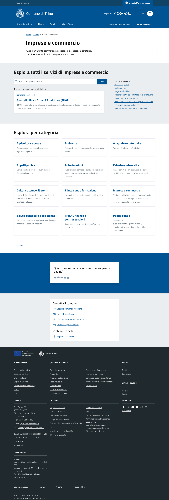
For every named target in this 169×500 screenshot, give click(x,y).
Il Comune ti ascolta (58, 434)
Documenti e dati (21, 373)
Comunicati (126, 373)
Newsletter (126, 410)
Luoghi (125, 390)
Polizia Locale (91, 385)
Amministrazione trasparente (98, 418)
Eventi (124, 394)
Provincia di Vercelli (57, 411)
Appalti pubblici (56, 381)
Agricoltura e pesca (57, 370)
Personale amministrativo (24, 385)
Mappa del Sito (79, 486)
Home (28, 34)
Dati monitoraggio (21, 486)
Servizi (53, 24)
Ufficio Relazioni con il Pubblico (26, 437)
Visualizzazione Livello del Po (61, 431)
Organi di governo (21, 381)
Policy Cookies (19, 495)
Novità (41, 24)
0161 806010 (27, 419)
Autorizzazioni (55, 385)
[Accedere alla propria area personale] (138, 3)
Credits (59, 486)
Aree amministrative (22, 370)
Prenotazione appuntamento (97, 427)
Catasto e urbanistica (58, 389)
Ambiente (54, 373)
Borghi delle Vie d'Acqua (59, 419)
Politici (16, 389)
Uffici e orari (18, 441)
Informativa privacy (94, 407)
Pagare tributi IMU (122, 91)
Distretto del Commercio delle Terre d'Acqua (66, 425)
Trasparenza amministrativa (120, 24)
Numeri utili (18, 445)
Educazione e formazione (96, 370)
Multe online (120, 88)
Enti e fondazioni (20, 377)
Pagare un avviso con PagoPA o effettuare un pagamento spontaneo (133, 96)
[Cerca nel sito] (149, 13)
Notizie (125, 370)
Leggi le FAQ (91, 421)
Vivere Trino (67, 24)
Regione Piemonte (22, 3)
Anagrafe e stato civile (59, 377)
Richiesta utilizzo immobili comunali (130, 108)
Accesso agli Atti (121, 84)
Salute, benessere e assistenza (98, 377)
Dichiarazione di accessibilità (97, 415)
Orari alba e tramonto (58, 415)
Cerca (102, 81)
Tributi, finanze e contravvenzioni (99, 381)
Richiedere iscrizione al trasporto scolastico (133, 101)
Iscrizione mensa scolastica (126, 105)
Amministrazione (24, 24)
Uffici (16, 393)
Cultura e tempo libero (59, 393)
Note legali (90, 411)
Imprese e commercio (26, 95)
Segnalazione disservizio (96, 424)
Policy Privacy (32, 495)
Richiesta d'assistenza (95, 431)
